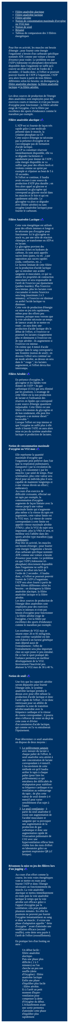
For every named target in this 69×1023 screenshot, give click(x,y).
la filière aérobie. (29, 87)
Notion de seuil (23, 27)
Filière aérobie (23, 17)
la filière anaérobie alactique (34, 82)
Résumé (19, 30)
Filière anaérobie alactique (29, 11)
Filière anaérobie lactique (29, 14)
